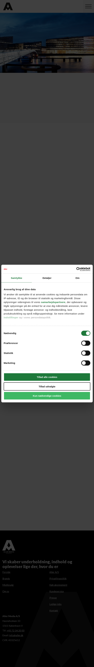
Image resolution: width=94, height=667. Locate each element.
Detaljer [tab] (47, 278)
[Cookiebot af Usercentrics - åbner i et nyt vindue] (76, 269)
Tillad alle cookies (47, 377)
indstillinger (11, 317)
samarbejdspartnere (53, 302)
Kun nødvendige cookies (47, 395)
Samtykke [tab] (16, 278)
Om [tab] (77, 278)
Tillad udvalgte (47, 386)
